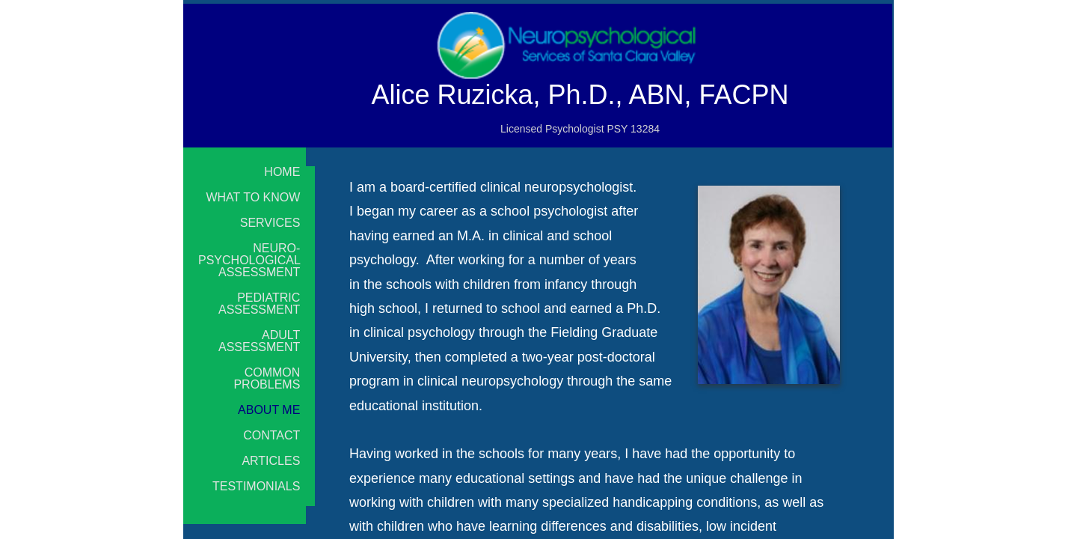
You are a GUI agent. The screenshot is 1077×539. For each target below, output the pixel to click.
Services (270, 223)
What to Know (253, 198)
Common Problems (266, 379)
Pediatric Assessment (259, 304)
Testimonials (256, 487)
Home (282, 172)
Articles (271, 461)
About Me (269, 410)
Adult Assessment (259, 341)
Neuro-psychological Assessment (249, 260)
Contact (271, 436)
